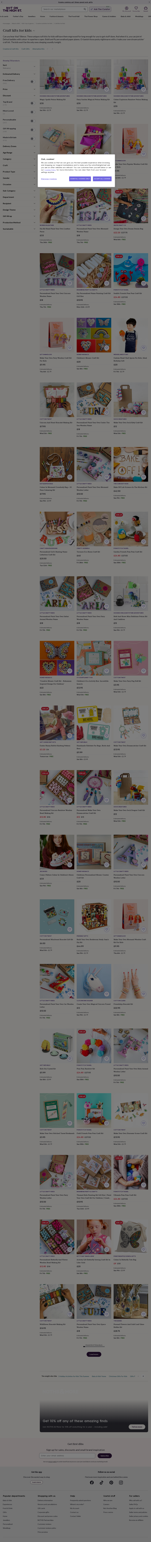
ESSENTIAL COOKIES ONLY (80, 179)
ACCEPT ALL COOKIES (102, 179)
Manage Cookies (49, 179)
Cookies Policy (50, 170)
